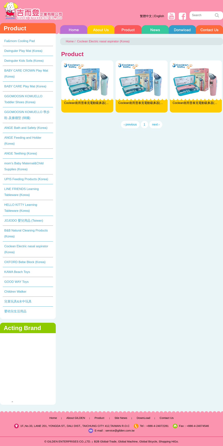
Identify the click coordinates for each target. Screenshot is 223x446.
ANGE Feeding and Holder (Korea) (22, 140)
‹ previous (130, 124)
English (159, 16)
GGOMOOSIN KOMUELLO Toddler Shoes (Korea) (23, 99)
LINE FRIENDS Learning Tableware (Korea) (21, 192)
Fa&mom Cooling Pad (19, 41)
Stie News (155, 30)
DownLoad (182, 30)
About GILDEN (100, 30)
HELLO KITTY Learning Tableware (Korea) (20, 207)
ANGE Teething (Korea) (20, 153)
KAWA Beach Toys (17, 272)
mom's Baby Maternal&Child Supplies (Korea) (23, 166)
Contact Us (209, 30)
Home (73, 30)
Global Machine (128, 441)
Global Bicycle (148, 441)
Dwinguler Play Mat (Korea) (23, 51)
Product (128, 30)
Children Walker (15, 291)
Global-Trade (108, 441)
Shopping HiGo (168, 441)
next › (155, 124)
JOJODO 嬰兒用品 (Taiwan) (23, 220)
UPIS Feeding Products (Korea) (26, 179)
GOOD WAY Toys (16, 282)
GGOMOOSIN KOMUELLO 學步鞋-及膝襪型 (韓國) (27, 115)
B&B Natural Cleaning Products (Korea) (26, 233)
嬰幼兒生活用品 (15, 311)
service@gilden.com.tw (119, 430)
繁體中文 (146, 16)
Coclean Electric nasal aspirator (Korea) (26, 249)
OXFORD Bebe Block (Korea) (25, 262)
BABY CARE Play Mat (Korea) (25, 86)
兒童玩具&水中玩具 (18, 301)
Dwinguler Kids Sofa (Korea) (24, 60)
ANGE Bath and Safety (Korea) (25, 128)
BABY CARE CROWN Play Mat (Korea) (26, 73)
